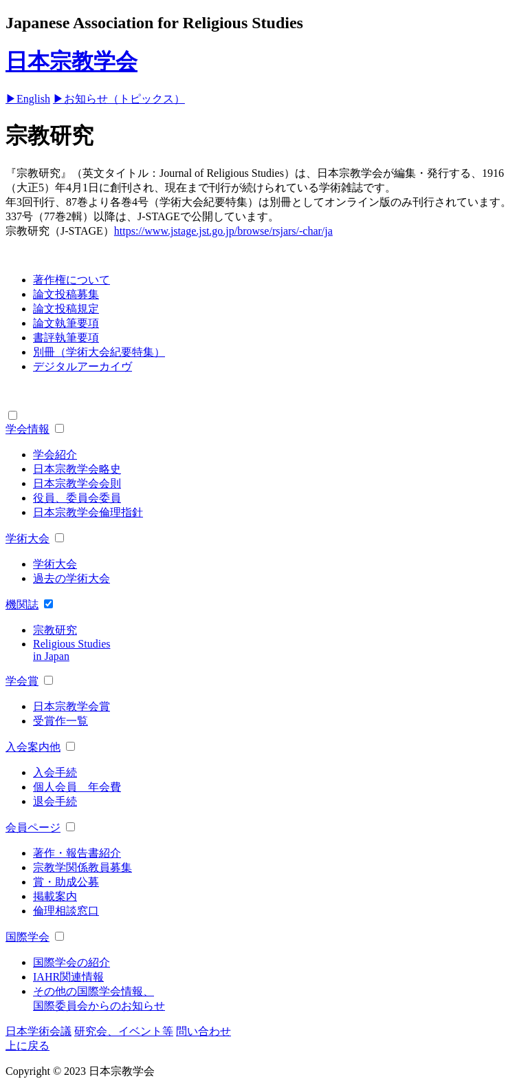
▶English (28, 99)
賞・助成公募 (66, 882)
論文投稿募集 (66, 294)
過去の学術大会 (71, 578)
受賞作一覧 (60, 721)
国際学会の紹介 (71, 962)
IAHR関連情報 (68, 977)
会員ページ (33, 827)
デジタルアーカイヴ (82, 366)
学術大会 (28, 538)
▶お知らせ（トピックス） (119, 99)
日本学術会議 (39, 1031)
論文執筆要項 (66, 323)
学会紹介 (55, 454)
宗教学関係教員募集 (82, 867)
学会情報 (28, 429)
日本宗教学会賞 (71, 706)
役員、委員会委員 (77, 498)
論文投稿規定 (66, 308)
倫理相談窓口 (66, 911)
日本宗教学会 (72, 61)
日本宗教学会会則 (77, 483)
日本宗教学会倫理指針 (88, 512)
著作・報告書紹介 (77, 853)
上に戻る (28, 1045)
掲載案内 (55, 896)
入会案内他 (33, 747)
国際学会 (28, 937)
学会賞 (22, 681)
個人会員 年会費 (77, 787)
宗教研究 (55, 630)
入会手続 (55, 772)
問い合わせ (203, 1031)
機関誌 (22, 604)
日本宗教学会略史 (77, 469)
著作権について (71, 280)
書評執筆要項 (66, 337)
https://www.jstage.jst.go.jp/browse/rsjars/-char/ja (223, 231)
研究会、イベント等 (123, 1031)
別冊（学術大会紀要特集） (99, 352)
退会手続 (55, 801)
